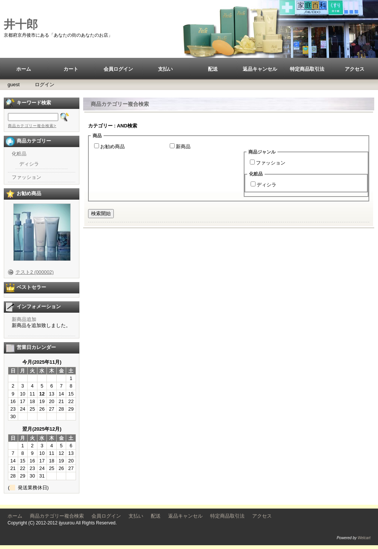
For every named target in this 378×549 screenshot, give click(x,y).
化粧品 (19, 154)
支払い (165, 69)
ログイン (44, 84)
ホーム (23, 69)
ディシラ (266, 185)
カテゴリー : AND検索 (112, 126)
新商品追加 (24, 319)
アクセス (354, 69)
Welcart (364, 538)
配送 (213, 69)
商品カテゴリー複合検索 (57, 516)
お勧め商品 (112, 146)
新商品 (183, 146)
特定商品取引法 (307, 69)
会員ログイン (118, 69)
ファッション (270, 163)
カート (71, 69)
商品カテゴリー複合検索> (32, 126)
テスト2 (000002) (34, 272)
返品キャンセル (260, 69)
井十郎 (21, 24)
